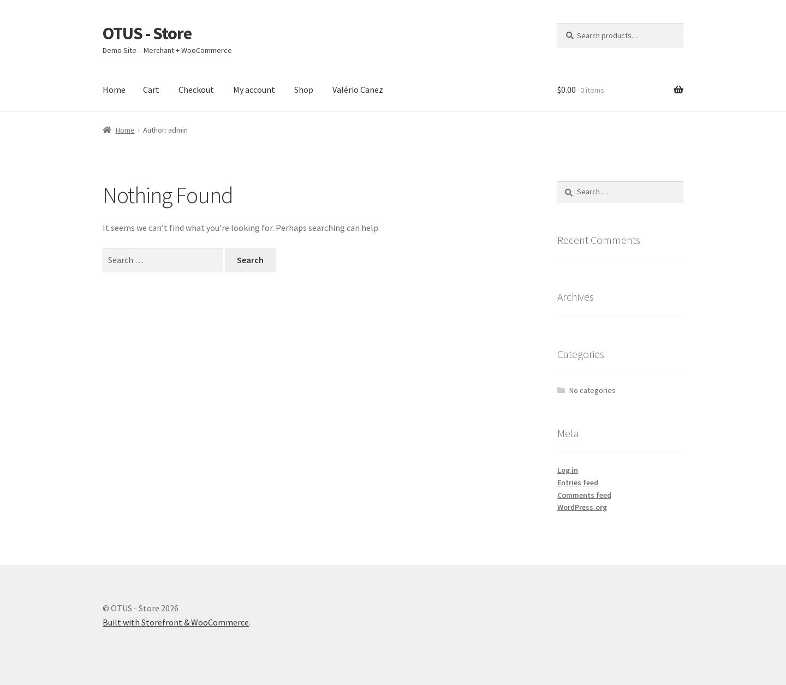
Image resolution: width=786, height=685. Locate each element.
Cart (151, 89)
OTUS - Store (147, 33)
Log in (567, 470)
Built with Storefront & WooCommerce (176, 622)
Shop (303, 89)
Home (114, 89)
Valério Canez (357, 89)
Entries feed (577, 482)
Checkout (196, 89)
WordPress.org (582, 507)
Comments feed (584, 495)
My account (254, 89)
